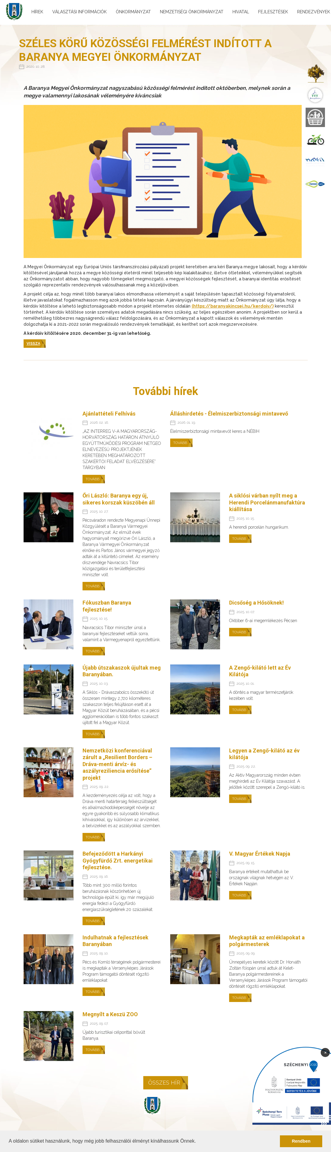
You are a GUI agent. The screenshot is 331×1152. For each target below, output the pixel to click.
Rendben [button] (301, 1141)
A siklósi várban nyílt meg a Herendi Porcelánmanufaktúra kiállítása (267, 502)
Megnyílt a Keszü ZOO (110, 1014)
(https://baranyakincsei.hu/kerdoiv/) (233, 306)
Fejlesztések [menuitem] (273, 11)
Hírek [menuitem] (37, 11)
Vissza (33, 343)
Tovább (92, 479)
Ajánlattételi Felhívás (109, 413)
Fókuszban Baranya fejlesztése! (107, 606)
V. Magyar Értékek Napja (259, 853)
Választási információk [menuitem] (79, 11)
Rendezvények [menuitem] (313, 11)
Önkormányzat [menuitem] (133, 11)
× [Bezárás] (325, 1052)
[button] (198, 1142)
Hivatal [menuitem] (240, 11)
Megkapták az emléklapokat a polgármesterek (267, 941)
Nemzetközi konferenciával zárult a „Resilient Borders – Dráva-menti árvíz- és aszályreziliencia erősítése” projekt (117, 764)
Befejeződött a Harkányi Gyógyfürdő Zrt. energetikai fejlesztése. (118, 860)
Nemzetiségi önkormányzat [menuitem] (191, 11)
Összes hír (164, 1082)
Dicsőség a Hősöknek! (256, 602)
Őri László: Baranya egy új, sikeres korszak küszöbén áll (119, 499)
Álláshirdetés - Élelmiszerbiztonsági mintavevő (229, 413)
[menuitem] (315, 73)
